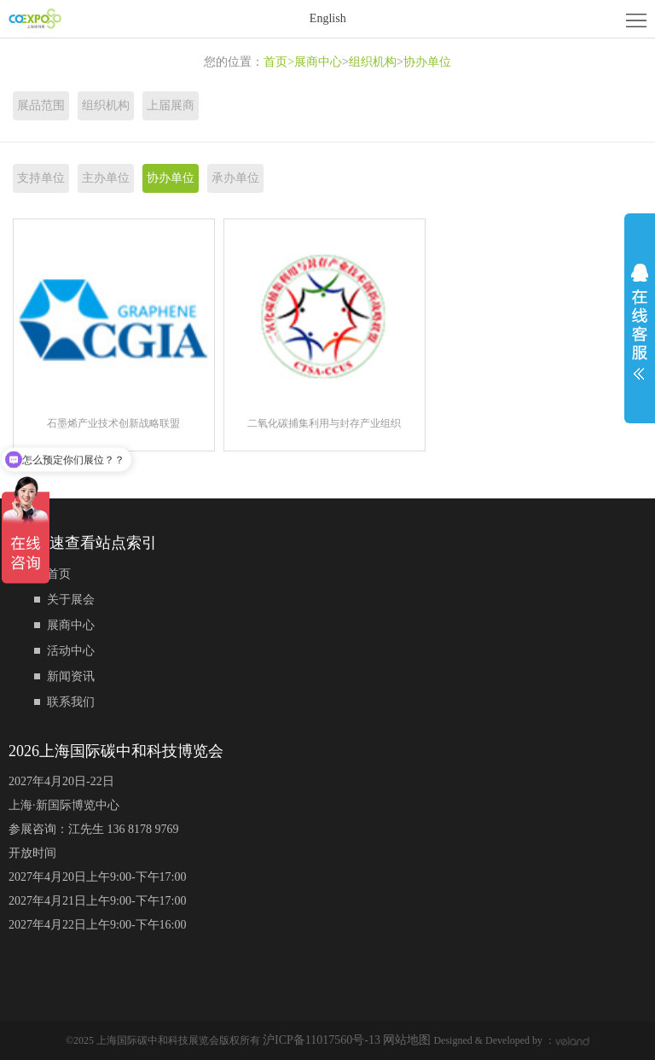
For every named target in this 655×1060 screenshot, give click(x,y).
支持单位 (41, 178)
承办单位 (235, 178)
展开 (639, 322)
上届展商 (170, 105)
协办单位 (427, 61)
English (328, 18)
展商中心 (318, 61)
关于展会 (71, 599)
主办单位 (106, 178)
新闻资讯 (71, 676)
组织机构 (373, 61)
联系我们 (71, 702)
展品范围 (41, 105)
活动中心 (71, 650)
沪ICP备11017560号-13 (323, 1040)
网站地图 (407, 1040)
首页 (279, 61)
